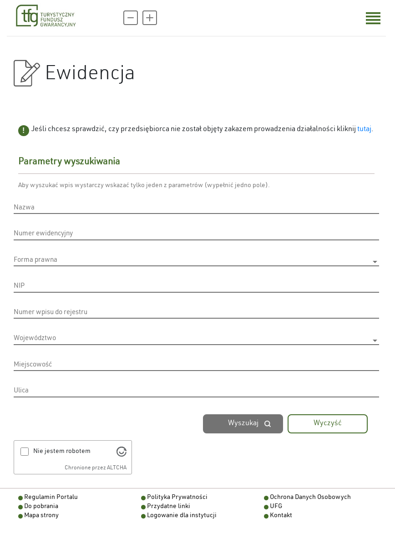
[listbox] (196, 261)
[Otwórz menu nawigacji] (373, 18)
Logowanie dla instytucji (182, 516)
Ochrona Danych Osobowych (310, 497)
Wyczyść (328, 423)
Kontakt (281, 516)
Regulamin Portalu (51, 497)
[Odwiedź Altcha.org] (121, 451)
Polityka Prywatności (177, 497)
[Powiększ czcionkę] (149, 17)
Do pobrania (41, 506)
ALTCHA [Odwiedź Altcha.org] (117, 468)
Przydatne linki (168, 506)
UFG (276, 506)
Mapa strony (41, 516)
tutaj (364, 129)
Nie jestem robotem (62, 451)
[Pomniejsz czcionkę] (130, 17)
